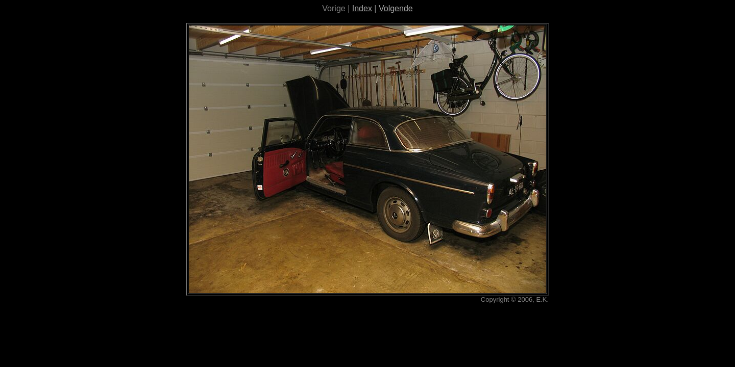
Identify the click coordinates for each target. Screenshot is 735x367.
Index (362, 8)
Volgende (396, 8)
